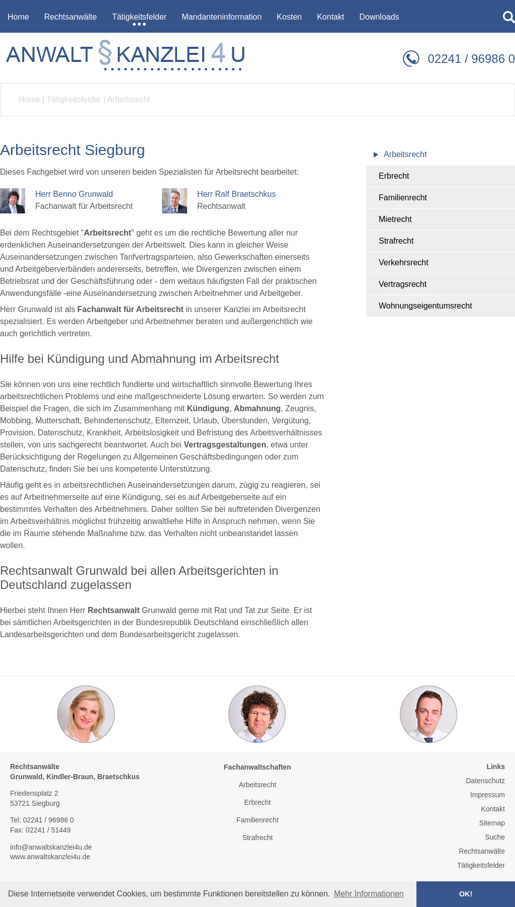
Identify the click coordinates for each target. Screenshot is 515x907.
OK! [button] (465, 894)
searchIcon (509, 17)
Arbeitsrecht (128, 99)
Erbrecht (394, 176)
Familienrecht (403, 197)
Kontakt (493, 809)
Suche (495, 837)
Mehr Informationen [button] (369, 893)
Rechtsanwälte (482, 851)
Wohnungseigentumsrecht (425, 305)
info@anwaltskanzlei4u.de (51, 847)
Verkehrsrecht (403, 262)
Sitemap (492, 823)
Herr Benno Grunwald (74, 194)
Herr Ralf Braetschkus (236, 194)
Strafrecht (396, 241)
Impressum (487, 795)
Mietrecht (395, 219)
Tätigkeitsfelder (73, 99)
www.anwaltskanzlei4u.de (50, 857)
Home (29, 99)
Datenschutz (485, 781)
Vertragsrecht (402, 284)
